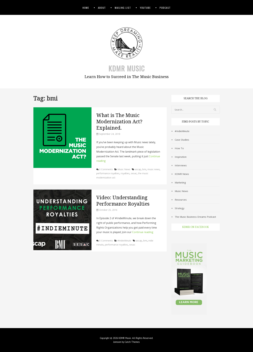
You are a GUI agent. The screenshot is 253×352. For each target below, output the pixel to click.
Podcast (165, 7)
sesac (134, 173)
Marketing (180, 182)
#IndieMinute (124, 240)
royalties (125, 173)
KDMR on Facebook (195, 227)
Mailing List (123, 7)
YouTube (145, 7)
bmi (144, 169)
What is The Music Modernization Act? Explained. (119, 121)
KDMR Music (126, 68)
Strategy (179, 208)
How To (179, 148)
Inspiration (181, 156)
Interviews (181, 165)
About (102, 7)
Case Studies (182, 139)
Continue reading (142, 232)
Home (85, 7)
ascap (138, 169)
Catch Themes (132, 341)
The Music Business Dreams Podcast (195, 216)
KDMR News (182, 174)
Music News (123, 169)
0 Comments (106, 169)
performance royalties (107, 173)
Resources (181, 199)
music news (153, 169)
